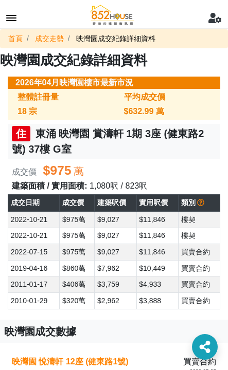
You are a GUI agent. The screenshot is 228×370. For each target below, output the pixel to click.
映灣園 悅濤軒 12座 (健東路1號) (70, 361)
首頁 (15, 38)
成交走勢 (49, 38)
